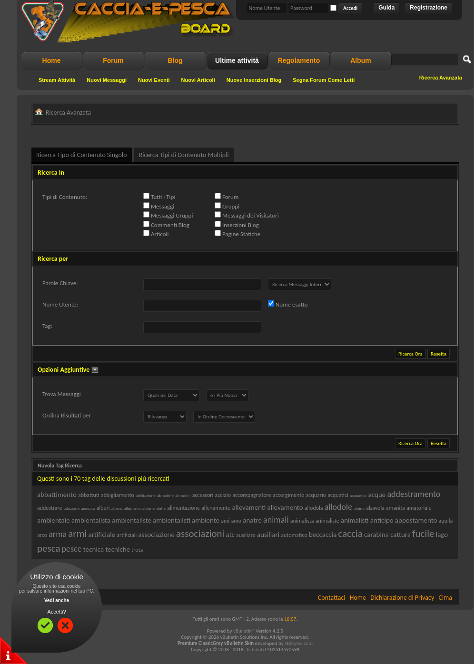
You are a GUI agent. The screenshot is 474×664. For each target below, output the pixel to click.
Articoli (155, 234)
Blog (175, 60)
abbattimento (57, 494)
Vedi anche (56, 600)
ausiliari (268, 534)
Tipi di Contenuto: (64, 196)
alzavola (375, 508)
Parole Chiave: (60, 283)
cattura (400, 534)
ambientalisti (171, 520)
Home (51, 60)
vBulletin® (244, 631)
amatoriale (419, 508)
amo (236, 520)
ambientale (53, 520)
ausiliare (246, 535)
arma (58, 534)
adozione (71, 508)
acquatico (358, 495)
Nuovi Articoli (198, 80)
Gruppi (227, 206)
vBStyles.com (299, 643)
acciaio (222, 495)
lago (442, 534)
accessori (203, 495)
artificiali (127, 535)
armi (77, 533)
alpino (359, 508)
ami (225, 520)
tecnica (93, 549)
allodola (314, 508)
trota (137, 549)
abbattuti (88, 495)
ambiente (205, 520)
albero (116, 508)
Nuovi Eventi (154, 80)
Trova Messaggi (61, 393)
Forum (113, 60)
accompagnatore (251, 495)
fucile (423, 533)
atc (230, 534)
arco (42, 535)
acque (376, 494)
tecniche (117, 549)
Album (360, 60)
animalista (302, 520)
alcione (148, 508)
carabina (376, 534)
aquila (446, 520)
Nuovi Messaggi (107, 80)
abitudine (165, 495)
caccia (350, 533)
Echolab (255, 649)
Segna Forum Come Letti (324, 80)
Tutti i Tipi (159, 196)
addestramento (413, 494)
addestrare (49, 508)
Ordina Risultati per (66, 415)
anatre (252, 520)
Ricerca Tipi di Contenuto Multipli (184, 155)
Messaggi (158, 206)
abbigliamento (117, 495)
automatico (294, 535)
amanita (395, 508)
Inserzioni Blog (237, 224)
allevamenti (249, 507)
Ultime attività (237, 60)
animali (275, 520)
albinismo (132, 508)
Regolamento (299, 60)
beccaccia (322, 534)
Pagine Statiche (237, 234)
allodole (338, 507)
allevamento (285, 507)
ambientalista (90, 520)
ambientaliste (131, 520)
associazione (156, 534)
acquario (316, 495)
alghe (161, 508)
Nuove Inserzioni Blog (254, 80)
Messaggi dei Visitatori (247, 215)
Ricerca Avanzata (440, 77)
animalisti (355, 520)
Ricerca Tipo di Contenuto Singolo (81, 155)
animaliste (327, 520)
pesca (48, 548)
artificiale (101, 534)
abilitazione (146, 495)
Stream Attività (57, 80)
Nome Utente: (60, 304)
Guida (386, 7)
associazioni (200, 533)
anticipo (382, 520)
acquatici (337, 495)
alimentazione (183, 508)
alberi (103, 508)
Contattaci (332, 598)
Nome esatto (288, 304)
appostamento (416, 520)
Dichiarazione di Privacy (402, 598)
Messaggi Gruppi (168, 215)
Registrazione (428, 7)
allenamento (215, 508)
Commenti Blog (166, 224)
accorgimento (289, 495)
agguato (88, 508)
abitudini (182, 495)
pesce (72, 549)
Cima (445, 598)
